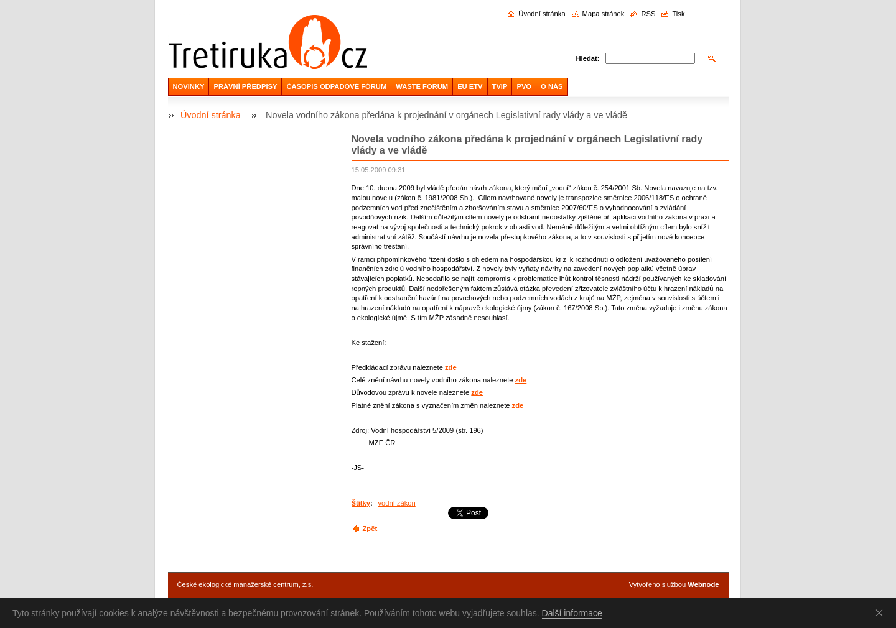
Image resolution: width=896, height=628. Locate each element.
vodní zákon (396, 503)
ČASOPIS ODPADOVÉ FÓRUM (336, 86)
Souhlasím (881, 612)
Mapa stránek (603, 13)
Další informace (572, 613)
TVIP (500, 86)
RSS (648, 13)
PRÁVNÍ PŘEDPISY (245, 86)
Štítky (361, 503)
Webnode (703, 584)
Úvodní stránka (541, 13)
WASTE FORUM (422, 86)
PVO (523, 86)
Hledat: (588, 58)
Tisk (678, 13)
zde (451, 367)
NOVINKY (189, 86)
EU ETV (469, 86)
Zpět (370, 528)
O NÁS (551, 86)
